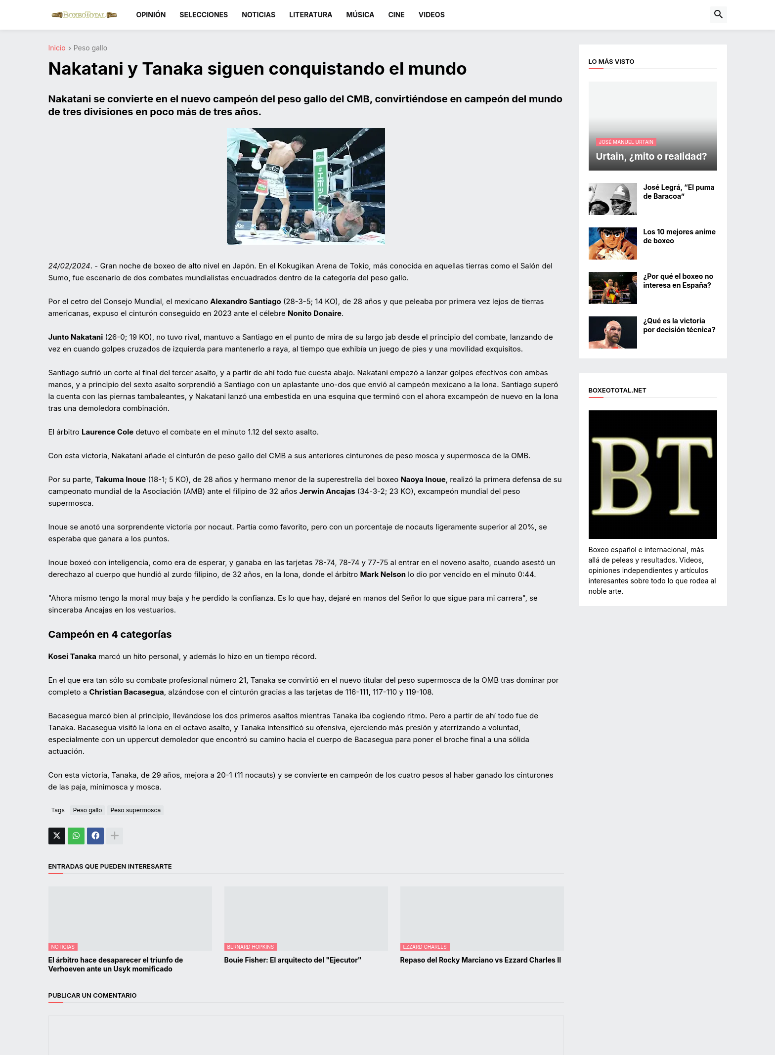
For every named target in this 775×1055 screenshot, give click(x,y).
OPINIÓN (151, 14)
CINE (396, 14)
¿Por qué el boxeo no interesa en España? (679, 280)
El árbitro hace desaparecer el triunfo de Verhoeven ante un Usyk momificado (115, 964)
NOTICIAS (258, 14)
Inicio (57, 48)
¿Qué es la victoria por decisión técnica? (680, 325)
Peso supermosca (135, 810)
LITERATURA (310, 14)
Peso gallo (90, 48)
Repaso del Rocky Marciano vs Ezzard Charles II (480, 960)
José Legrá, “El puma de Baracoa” (679, 191)
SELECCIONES (203, 14)
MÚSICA (360, 14)
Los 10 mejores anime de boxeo (680, 236)
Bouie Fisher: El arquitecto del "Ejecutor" (293, 960)
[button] (718, 14)
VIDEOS (432, 14)
